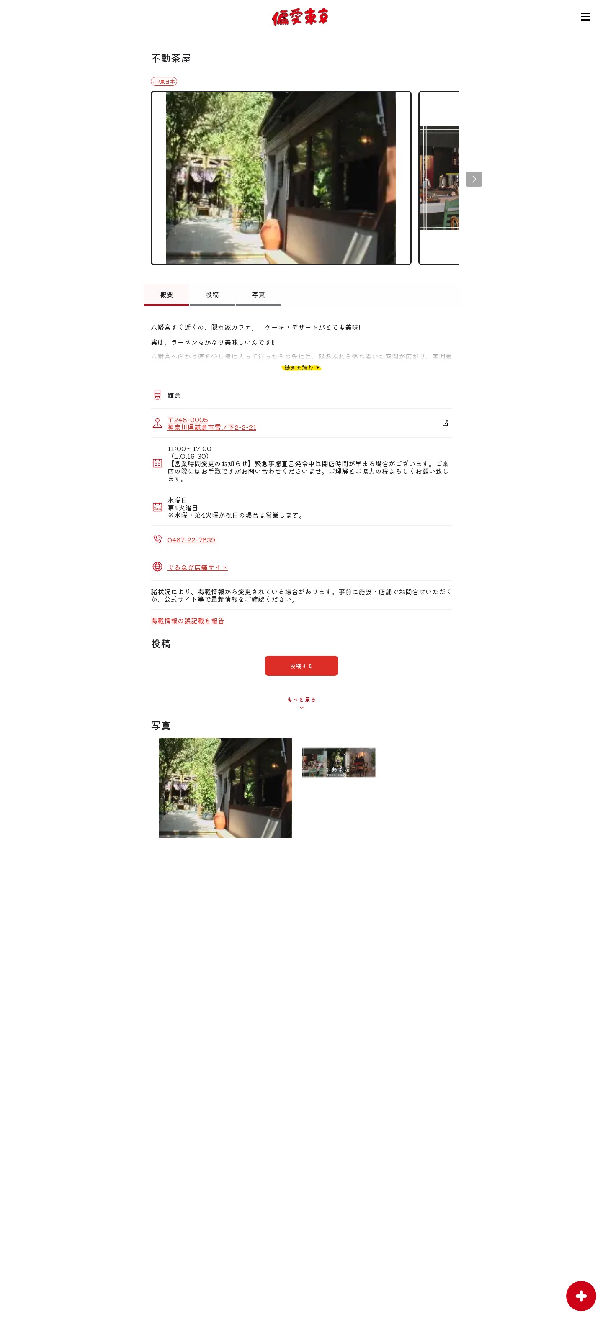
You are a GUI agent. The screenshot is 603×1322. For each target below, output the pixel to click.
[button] (474, 179)
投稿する (301, 666)
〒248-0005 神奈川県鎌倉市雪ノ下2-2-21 (212, 423)
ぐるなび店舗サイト (198, 567)
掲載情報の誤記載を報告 (187, 620)
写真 (258, 294)
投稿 (212, 294)
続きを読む (299, 367)
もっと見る (301, 699)
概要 (166, 294)
